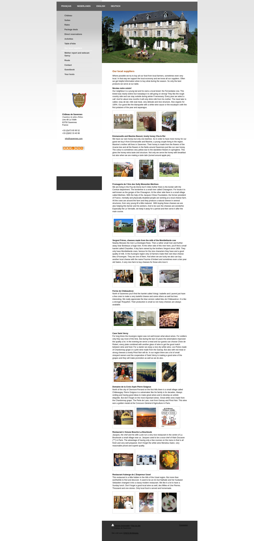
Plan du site (135, 526)
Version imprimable (121, 526)
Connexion (183, 525)
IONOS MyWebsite (131, 533)
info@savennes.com (74, 138)
